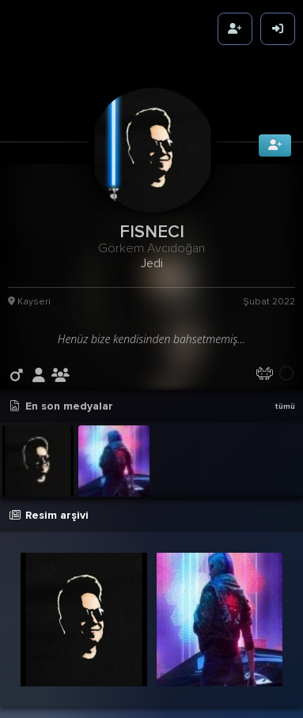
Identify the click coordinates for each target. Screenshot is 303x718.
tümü (285, 405)
